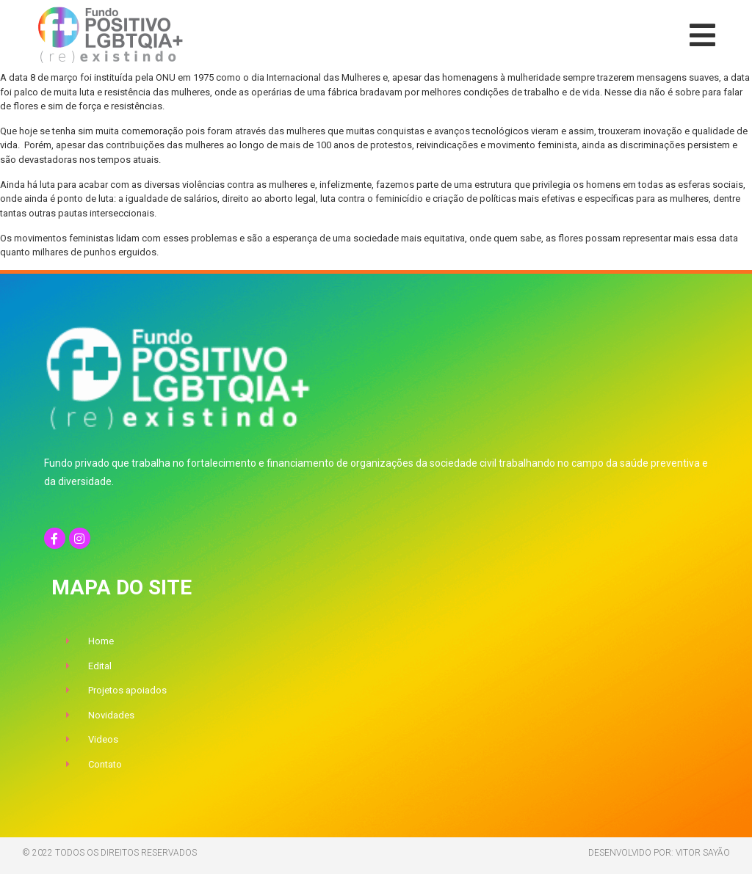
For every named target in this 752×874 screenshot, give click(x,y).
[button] (702, 35)
